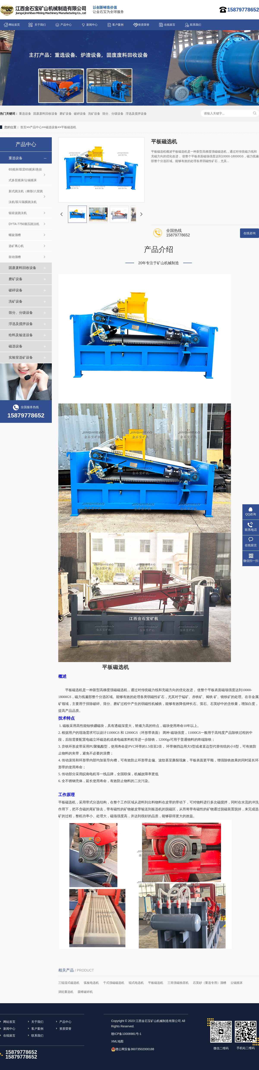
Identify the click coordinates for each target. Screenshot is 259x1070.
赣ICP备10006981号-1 (126, 1034)
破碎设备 (80, 113)
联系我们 (195, 24)
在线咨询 (249, 233)
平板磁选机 (68, 127)
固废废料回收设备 (45, 113)
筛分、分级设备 (112, 113)
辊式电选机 (136, 982)
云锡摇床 (237, 982)
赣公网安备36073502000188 (134, 1049)
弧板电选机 (91, 982)
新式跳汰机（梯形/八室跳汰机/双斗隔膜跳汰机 (26, 196)
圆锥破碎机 (85, 991)
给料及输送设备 (21, 335)
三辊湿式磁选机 (68, 982)
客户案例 (117, 24)
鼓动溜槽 (15, 257)
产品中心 (66, 24)
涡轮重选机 (65, 991)
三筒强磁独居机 (178, 982)
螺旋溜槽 (15, 235)
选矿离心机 (16, 246)
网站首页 (14, 24)
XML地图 (117, 1041)
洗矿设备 (94, 113)
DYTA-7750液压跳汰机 (24, 224)
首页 (23, 127)
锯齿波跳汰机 (18, 213)
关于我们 (40, 24)
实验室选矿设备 (21, 357)
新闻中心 (92, 24)
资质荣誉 (143, 24)
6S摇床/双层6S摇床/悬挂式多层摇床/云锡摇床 (25, 175)
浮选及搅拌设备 (136, 113)
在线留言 (169, 24)
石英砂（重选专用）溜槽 (209, 982)
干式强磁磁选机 (113, 982)
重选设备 (25, 113)
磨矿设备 (66, 113)
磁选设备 (52, 127)
